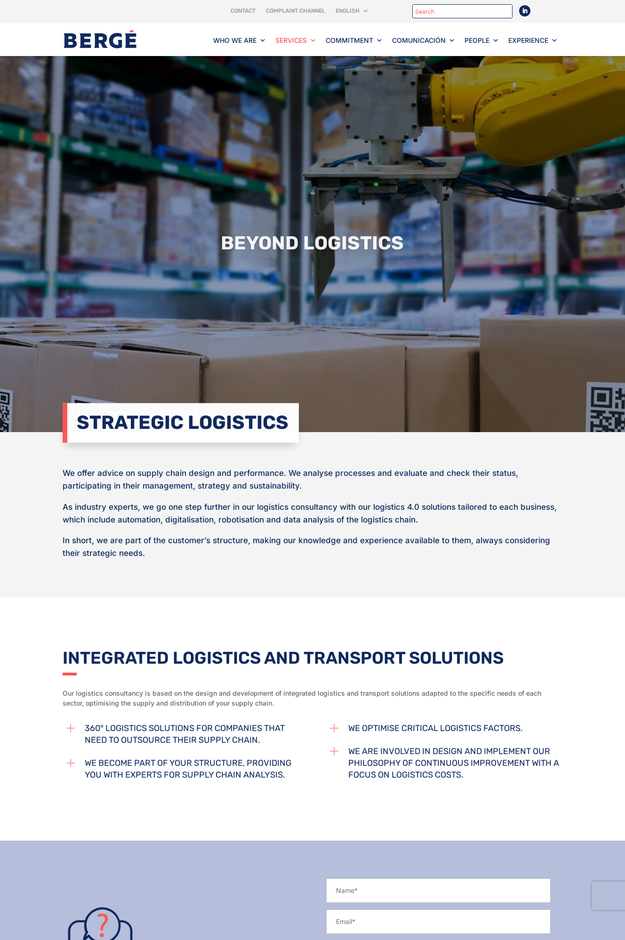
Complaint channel (295, 11)
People (482, 40)
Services (295, 40)
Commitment (354, 40)
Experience (533, 40)
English (348, 11)
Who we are (239, 40)
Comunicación (423, 40)
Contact (243, 11)
